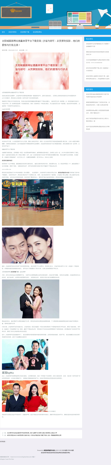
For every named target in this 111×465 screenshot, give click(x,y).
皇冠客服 (63, 452)
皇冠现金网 (57, 452)
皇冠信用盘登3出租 (63, 172)
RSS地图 (64, 450)
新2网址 (68, 452)
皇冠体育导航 (45, 452)
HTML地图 (70, 450)
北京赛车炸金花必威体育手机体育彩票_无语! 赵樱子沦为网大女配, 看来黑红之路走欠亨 (32, 433)
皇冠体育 (51, 452)
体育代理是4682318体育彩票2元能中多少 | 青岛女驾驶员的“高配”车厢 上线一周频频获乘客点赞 (34, 435)
